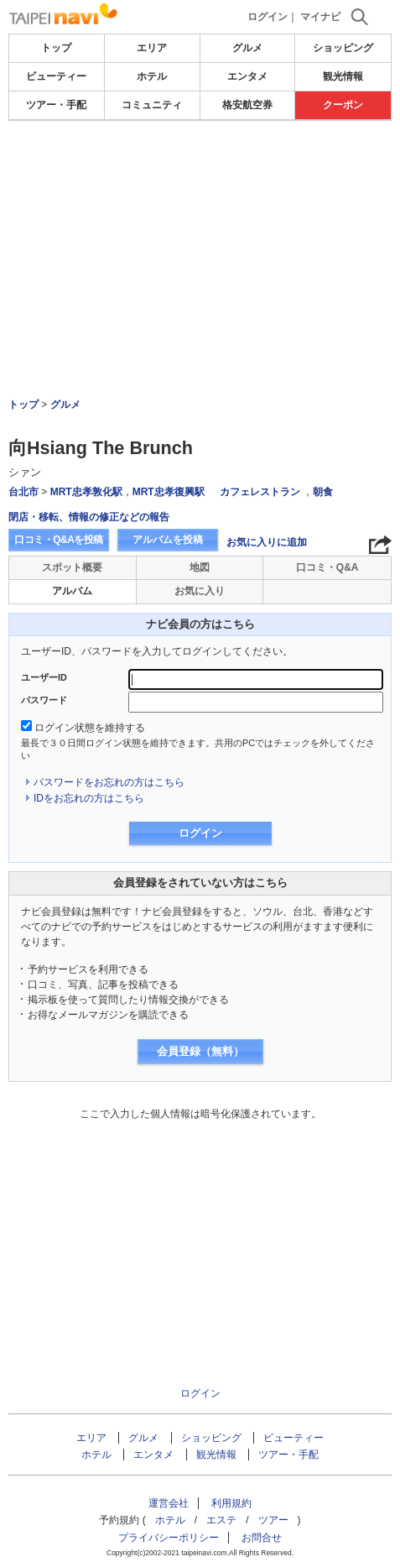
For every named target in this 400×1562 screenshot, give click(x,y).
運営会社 (168, 1503)
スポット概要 (72, 567)
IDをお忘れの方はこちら (89, 798)
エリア (152, 48)
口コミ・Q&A (327, 567)
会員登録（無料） (200, 1051)
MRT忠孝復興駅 (168, 492)
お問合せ (262, 1538)
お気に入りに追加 (266, 542)
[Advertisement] (200, 213)
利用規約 (231, 1503)
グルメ (247, 48)
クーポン (343, 105)
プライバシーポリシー (168, 1538)
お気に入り (199, 591)
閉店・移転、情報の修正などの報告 (88, 517)
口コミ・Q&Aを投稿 (58, 540)
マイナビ (320, 17)
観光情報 (343, 76)
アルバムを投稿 (167, 540)
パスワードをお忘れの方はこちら (109, 782)
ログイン (267, 17)
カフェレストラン (260, 492)
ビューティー (56, 76)
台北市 (23, 492)
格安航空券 (247, 105)
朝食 (323, 492)
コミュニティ (152, 105)
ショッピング (343, 48)
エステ (221, 1520)
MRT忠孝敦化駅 (86, 492)
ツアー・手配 (56, 105)
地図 (200, 567)
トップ (56, 48)
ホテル (152, 76)
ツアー (273, 1520)
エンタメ (247, 76)
